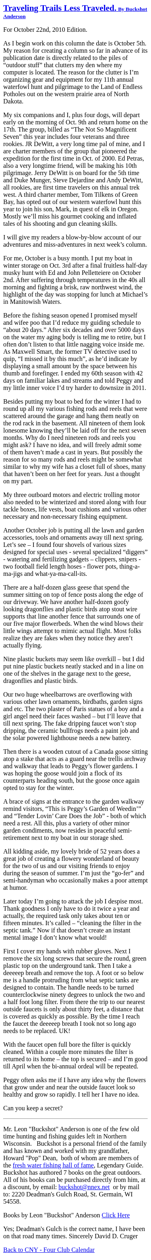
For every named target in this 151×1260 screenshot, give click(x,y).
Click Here (116, 1215)
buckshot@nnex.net (84, 1187)
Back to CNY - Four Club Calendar (49, 1249)
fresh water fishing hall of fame (53, 1165)
